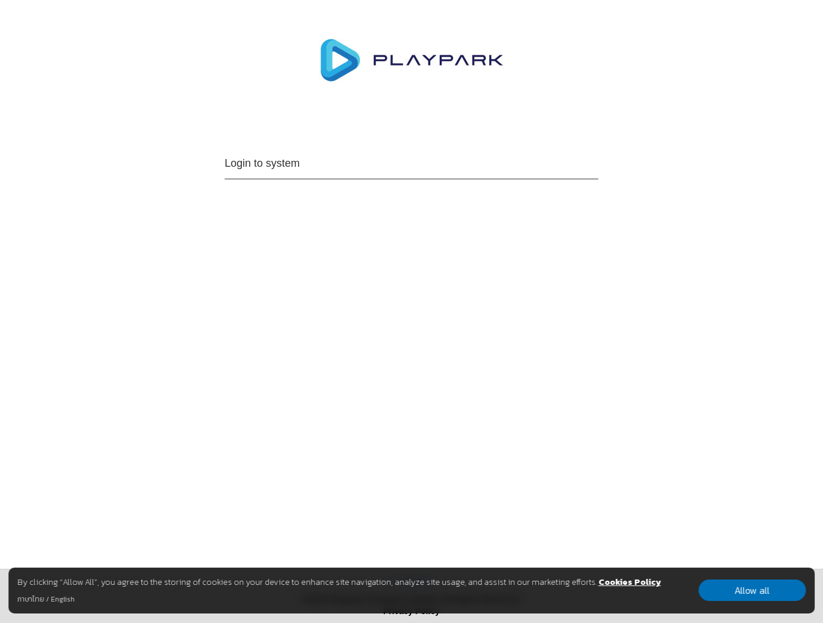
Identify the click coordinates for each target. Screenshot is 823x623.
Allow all (752, 590)
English (62, 599)
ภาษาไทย (30, 599)
